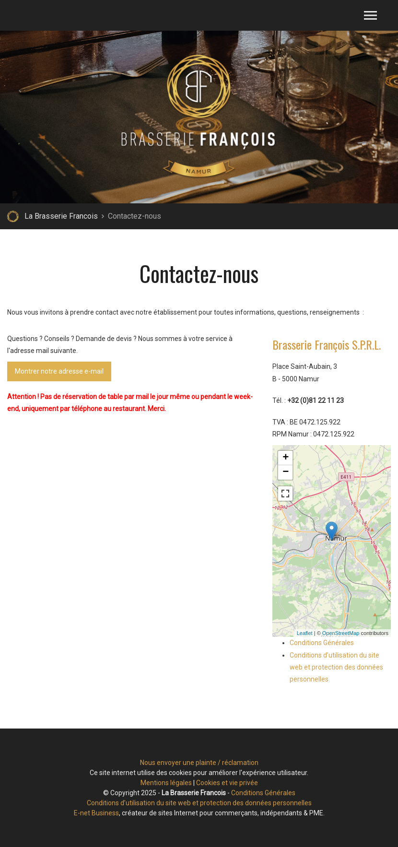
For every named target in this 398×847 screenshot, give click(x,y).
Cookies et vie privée (227, 783)
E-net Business (96, 813)
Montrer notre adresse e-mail (59, 368)
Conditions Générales (322, 643)
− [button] (285, 472)
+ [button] (285, 458)
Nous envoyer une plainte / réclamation (199, 762)
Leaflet (305, 633)
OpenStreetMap (341, 633)
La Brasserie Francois (61, 216)
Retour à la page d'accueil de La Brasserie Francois (13, 216)
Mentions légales (166, 783)
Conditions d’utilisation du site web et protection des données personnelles (336, 667)
